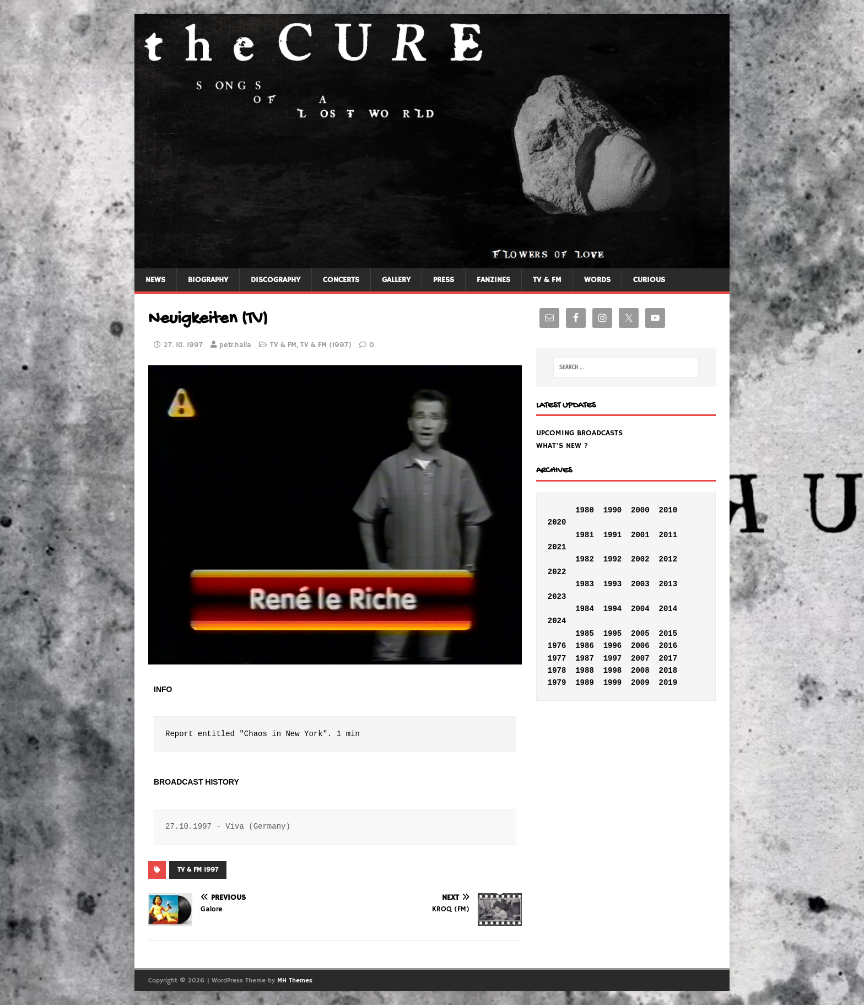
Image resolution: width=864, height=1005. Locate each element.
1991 (612, 535)
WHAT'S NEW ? (562, 446)
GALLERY (396, 280)
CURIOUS (649, 280)
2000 (640, 510)
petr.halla (235, 345)
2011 (667, 535)
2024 (557, 621)
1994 (612, 608)
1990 (612, 510)
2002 (640, 559)
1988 (584, 670)
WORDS (597, 280)
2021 (557, 547)
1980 (584, 510)
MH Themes (294, 980)
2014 (667, 608)
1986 (584, 645)
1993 (612, 584)
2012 (667, 559)
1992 (612, 559)
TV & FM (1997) (326, 345)
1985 (584, 633)
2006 (640, 645)
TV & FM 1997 (197, 870)
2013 (667, 584)
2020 (557, 522)
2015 (667, 633)
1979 (557, 682)
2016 (667, 645)
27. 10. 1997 (183, 345)
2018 (667, 670)
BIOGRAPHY (208, 280)
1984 (584, 608)
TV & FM (547, 280)
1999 (612, 682)
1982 (584, 559)
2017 (667, 658)
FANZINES (493, 280)
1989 (584, 682)
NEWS (155, 280)
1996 (612, 645)
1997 (612, 658)
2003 (640, 584)
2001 (640, 535)
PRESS (443, 280)
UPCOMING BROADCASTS (579, 433)
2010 (667, 510)
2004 (640, 608)
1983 (584, 584)
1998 (612, 670)
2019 (667, 682)
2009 (640, 682)
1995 (612, 633)
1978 (557, 670)
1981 (584, 535)
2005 (640, 633)
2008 (640, 670)
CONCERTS (341, 280)
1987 (584, 658)
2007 (640, 658)
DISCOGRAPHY (275, 280)
